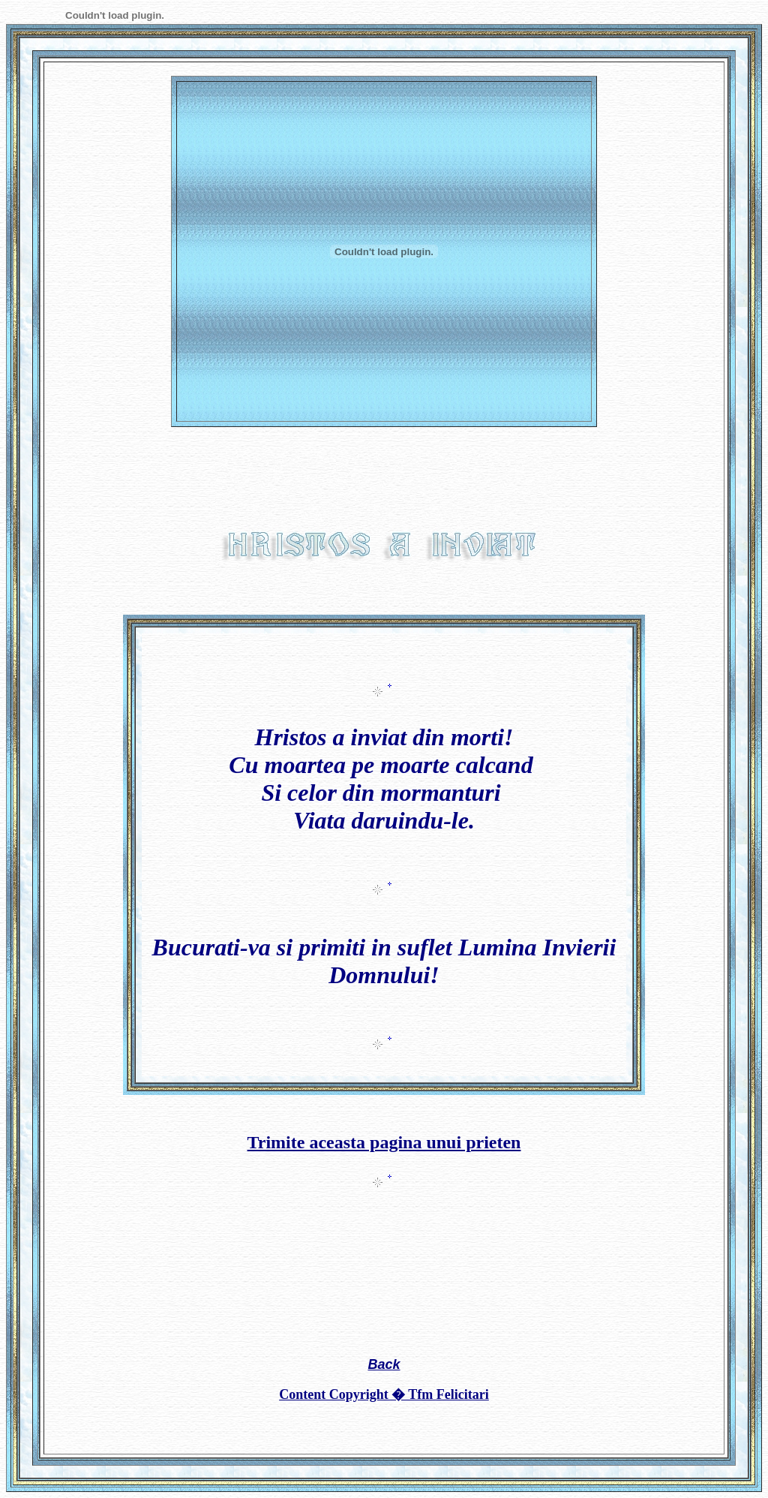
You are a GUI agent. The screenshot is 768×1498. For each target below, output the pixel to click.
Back (384, 1364)
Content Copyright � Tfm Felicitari (384, 1394)
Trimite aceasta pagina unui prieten (384, 1142)
